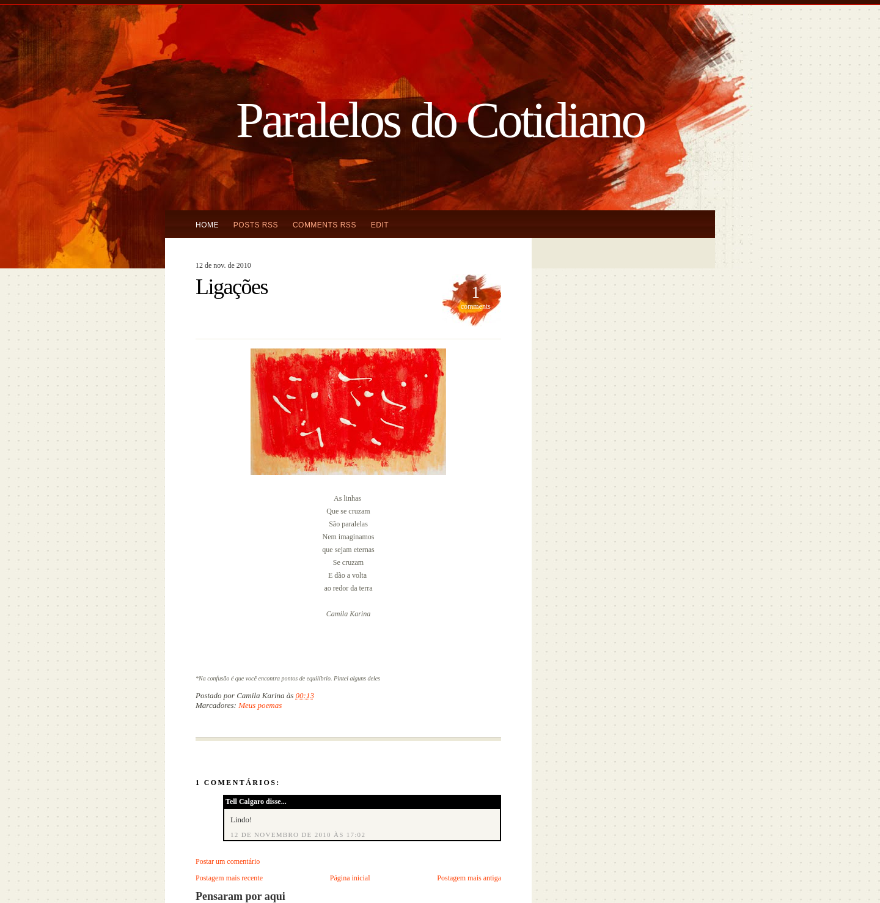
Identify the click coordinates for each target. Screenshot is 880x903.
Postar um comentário (228, 861)
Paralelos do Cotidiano (440, 120)
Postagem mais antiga (469, 878)
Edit (380, 225)
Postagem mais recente (229, 878)
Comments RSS (324, 225)
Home (207, 225)
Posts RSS (255, 225)
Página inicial (350, 878)
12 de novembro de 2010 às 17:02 (297, 834)
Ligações (232, 287)
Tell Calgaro (245, 801)
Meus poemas (260, 705)
